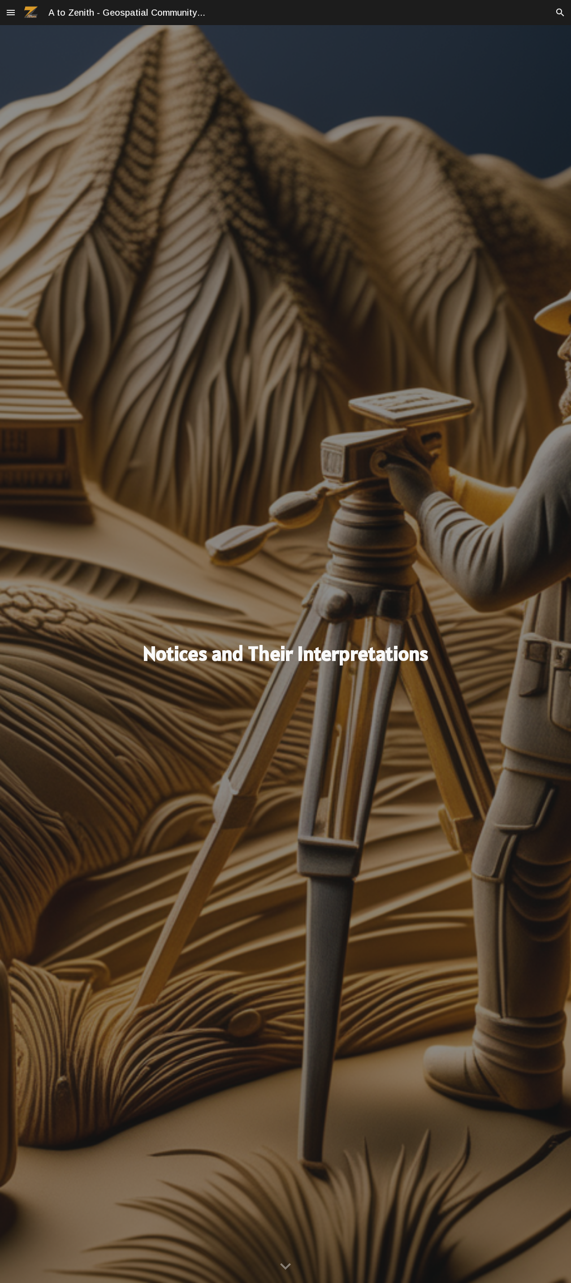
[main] (285, 654)
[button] (11, 12)
